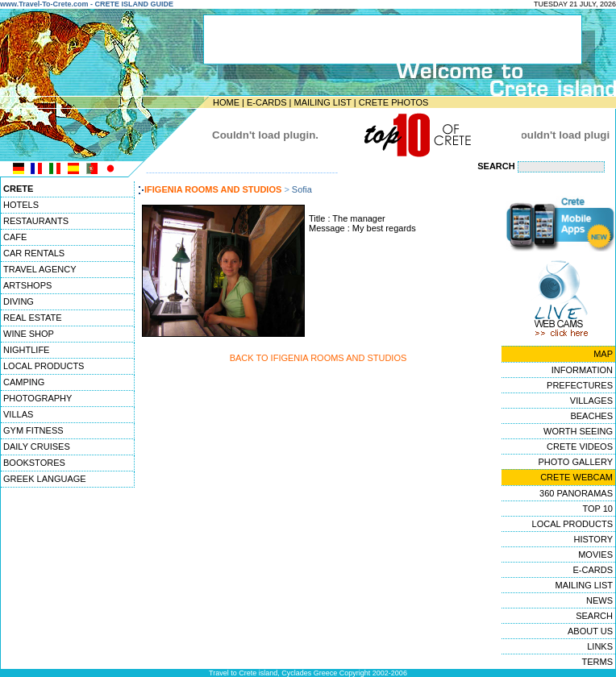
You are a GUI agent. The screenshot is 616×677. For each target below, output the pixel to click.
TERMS (598, 662)
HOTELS (21, 205)
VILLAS (18, 414)
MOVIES (595, 554)
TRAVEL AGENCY (39, 269)
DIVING (18, 301)
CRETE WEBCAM (576, 477)
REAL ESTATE (32, 317)
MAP (603, 354)
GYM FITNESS (33, 430)
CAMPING (23, 382)
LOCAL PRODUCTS (43, 366)
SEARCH (594, 616)
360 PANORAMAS (576, 493)
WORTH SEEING (578, 431)
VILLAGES (591, 400)
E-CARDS (267, 102)
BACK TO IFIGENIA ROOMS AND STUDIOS (318, 358)
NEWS (599, 600)
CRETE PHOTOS (394, 102)
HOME (226, 102)
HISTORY (594, 539)
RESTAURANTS (36, 221)
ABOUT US (590, 631)
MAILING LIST (322, 102)
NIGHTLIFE (26, 350)
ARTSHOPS (27, 285)
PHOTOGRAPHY (37, 398)
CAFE (15, 237)
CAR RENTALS (34, 253)
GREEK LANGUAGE (44, 479)
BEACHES (591, 416)
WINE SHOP (28, 333)
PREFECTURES (580, 385)
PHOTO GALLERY (575, 462)
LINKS (600, 646)
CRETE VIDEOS (580, 446)
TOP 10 (597, 508)
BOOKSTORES (34, 462)
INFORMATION (582, 370)
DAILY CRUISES (36, 446)
